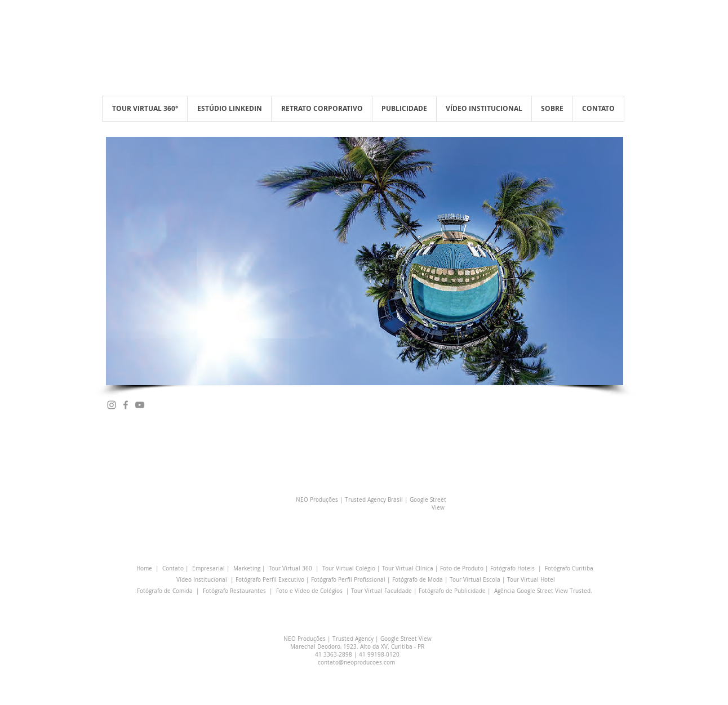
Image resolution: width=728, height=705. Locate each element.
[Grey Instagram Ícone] (111, 404)
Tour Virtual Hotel (531, 579)
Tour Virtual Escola (475, 579)
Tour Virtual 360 (290, 568)
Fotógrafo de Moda (417, 579)
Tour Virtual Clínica (407, 568)
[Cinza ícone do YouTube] (139, 404)
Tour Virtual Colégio (348, 568)
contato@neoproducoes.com (356, 662)
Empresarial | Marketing (226, 568)
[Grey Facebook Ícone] (125, 404)
